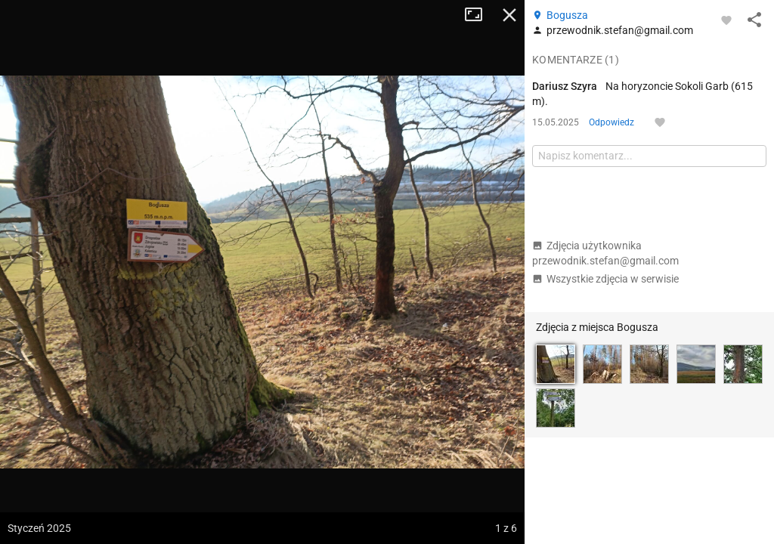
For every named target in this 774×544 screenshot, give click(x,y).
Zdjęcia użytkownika (605, 253)
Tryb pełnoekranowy (479, 15)
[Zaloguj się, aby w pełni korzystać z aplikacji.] (726, 20)
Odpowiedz (611, 122)
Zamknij (509, 15)
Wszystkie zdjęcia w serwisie (605, 279)
